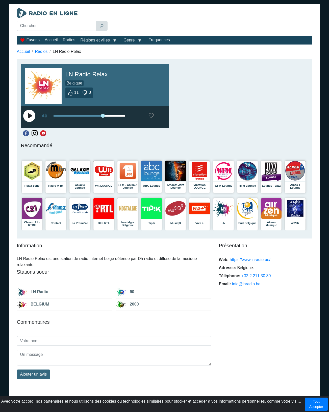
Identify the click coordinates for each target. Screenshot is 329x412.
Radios (69, 40)
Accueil (51, 40)
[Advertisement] (211, 20)
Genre (129, 40)
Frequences (159, 40)
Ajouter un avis (33, 374)
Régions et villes (95, 40)
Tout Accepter (316, 404)
